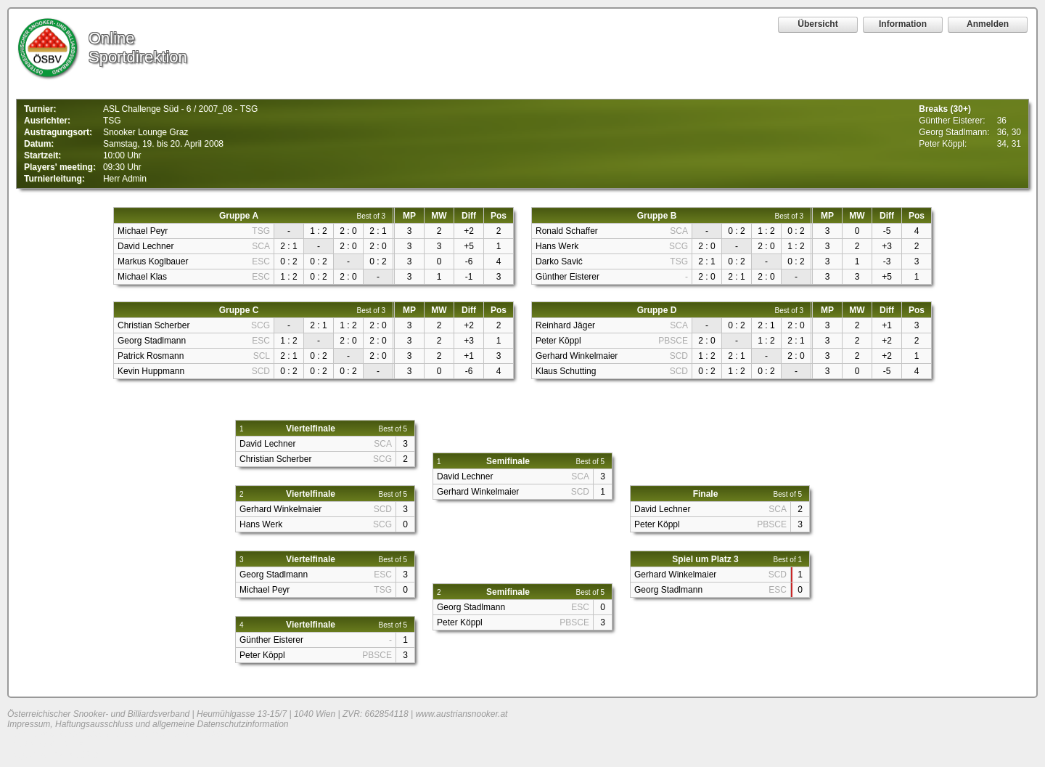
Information (903, 24)
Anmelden (988, 24)
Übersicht (817, 24)
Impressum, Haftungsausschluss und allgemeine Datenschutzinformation (148, 724)
